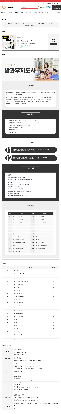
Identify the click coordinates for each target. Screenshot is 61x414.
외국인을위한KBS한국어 (22, 1)
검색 (37, 7)
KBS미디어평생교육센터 (7, 1)
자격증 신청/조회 (56, 5)
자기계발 (47, 13)
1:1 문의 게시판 (40, 23)
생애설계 (3, 13)
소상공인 (58, 13)
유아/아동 (41, 13)
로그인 (44, 3)
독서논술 (23, 13)
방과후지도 (28, 13)
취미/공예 (17, 13)
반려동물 (52, 13)
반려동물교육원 (14, 1)
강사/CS (11, 13)
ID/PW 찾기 (49, 3)
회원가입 (53, 3)
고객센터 (57, 3)
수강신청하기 (53, 44)
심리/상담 (35, 13)
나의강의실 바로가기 (56, 8)
